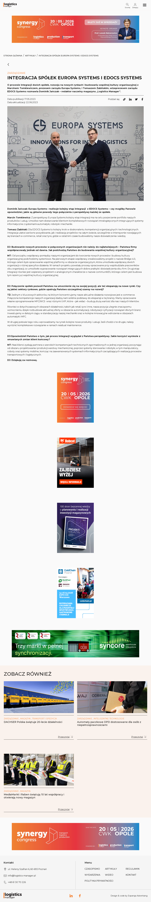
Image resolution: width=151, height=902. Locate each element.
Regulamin (132, 869)
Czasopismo (92, 869)
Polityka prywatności (99, 881)
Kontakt (131, 875)
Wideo (109, 875)
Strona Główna (13, 55)
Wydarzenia (92, 875)
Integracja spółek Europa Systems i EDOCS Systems (69, 55)
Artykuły (30, 55)
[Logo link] (10, 5)
